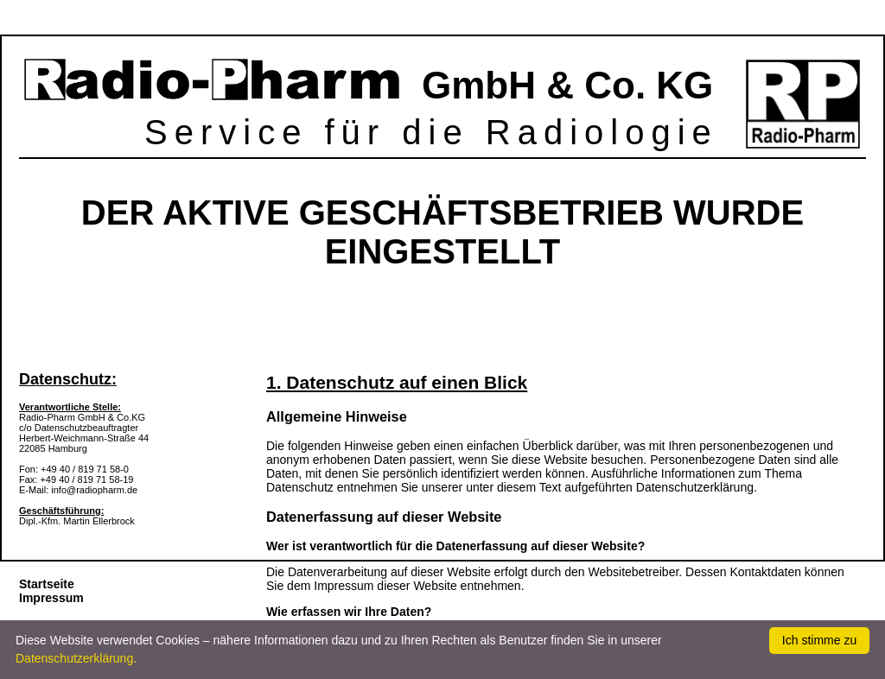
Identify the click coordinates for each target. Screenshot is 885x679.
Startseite (46, 584)
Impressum (51, 598)
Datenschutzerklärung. (76, 658)
